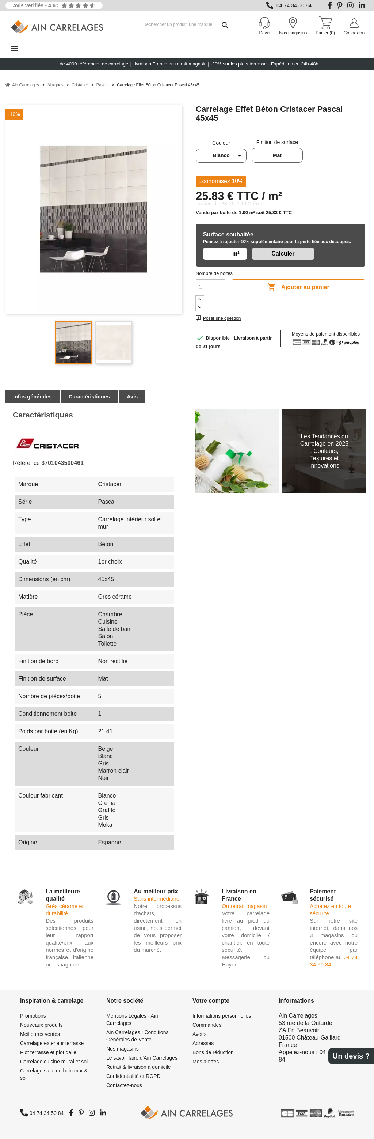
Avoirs (199, 1034)
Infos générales (32, 397)
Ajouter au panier (298, 287)
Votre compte (210, 1001)
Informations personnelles (221, 1016)
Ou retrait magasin (244, 906)
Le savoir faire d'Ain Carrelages (142, 1058)
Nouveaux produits (41, 1025)
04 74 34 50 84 (294, 5)
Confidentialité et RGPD (133, 1076)
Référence (26, 463)
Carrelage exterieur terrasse (52, 1043)
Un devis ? (351, 1056)
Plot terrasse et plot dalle (48, 1052)
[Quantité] (210, 287)
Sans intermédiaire (156, 899)
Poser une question (222, 318)
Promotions (33, 1016)
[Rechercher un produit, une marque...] (187, 24)
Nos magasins (122, 1049)
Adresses (203, 1043)
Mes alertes (205, 1061)
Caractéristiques (89, 397)
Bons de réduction (213, 1052)
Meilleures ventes (40, 1034)
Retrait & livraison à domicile (138, 1067)
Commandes (206, 1025)
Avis (132, 397)
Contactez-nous (124, 1085)
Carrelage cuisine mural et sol (54, 1061)
